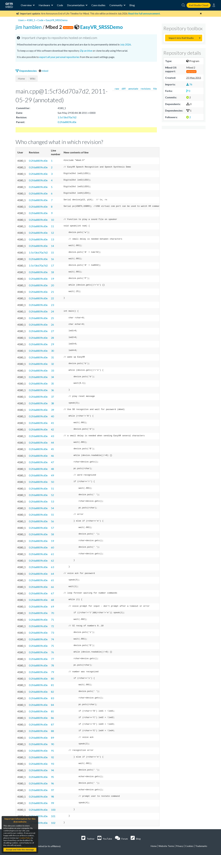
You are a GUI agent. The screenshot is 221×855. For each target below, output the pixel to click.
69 (52, 606)
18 (52, 272)
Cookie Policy (25, 838)
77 (52, 658)
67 (52, 593)
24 (52, 311)
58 (52, 534)
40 (52, 416)
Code (60, 5)
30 (52, 350)
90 (52, 744)
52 (52, 494)
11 (52, 226)
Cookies (189, 846)
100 (53, 809)
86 (52, 717)
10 (52, 219)
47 (52, 462)
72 (52, 626)
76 (52, 652)
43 (52, 436)
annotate (133, 88)
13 (52, 239)
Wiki (32, 78)
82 (52, 691)
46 (52, 455)
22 (52, 298)
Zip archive (86, 50)
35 (52, 383)
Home (21, 78)
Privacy (179, 846)
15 (52, 252)
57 (52, 527)
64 (52, 573)
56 (52, 521)
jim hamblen (29, 27)
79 (52, 672)
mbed (43, 70)
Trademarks (201, 846)
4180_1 (31, 20)
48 (52, 468)
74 (52, 639)
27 (52, 331)
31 (52, 357)
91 (52, 750)
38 (52, 403)
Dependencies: (27, 70)
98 (52, 796)
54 (52, 508)
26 (52, 324)
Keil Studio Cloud (198, 5)
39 (52, 409)
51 (52, 488)
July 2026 (125, 44)
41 (52, 422)
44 (52, 442)
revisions (146, 88)
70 (52, 612)
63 (52, 567)
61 (52, 554)
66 (52, 586)
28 (52, 337)
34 (52, 376)
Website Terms (166, 846)
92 (52, 757)
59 (52, 540)
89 (52, 737)
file (155, 88)
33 (52, 370)
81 (52, 685)
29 (52, 344)
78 (52, 665)
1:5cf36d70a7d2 (67, 117)
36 (52, 390)
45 (52, 449)
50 (52, 481)
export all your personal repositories (59, 56)
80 (52, 678)
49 (52, 475)
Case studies (98, 5)
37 (52, 396)
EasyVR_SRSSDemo (57, 20)
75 (52, 645)
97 (52, 790)
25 (52, 318)
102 (53, 822)
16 (52, 258)
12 (52, 232)
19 (52, 278)
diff (124, 88)
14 (52, 245)
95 (52, 776)
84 (52, 704)
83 (52, 698)
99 (52, 803)
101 (53, 816)
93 (52, 763)
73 (52, 632)
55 (52, 514)
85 (52, 711)
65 (52, 580)
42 (52, 429)
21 (52, 291)
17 (52, 265)
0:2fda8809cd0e (67, 122)
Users (21, 20)
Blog (132, 5)
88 (52, 730)
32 (52, 363)
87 (52, 724)
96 (52, 783)
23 (52, 304)
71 (52, 619)
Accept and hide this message (20, 850)
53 (52, 501)
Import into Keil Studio (181, 38)
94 (52, 770)
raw (117, 88)
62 (52, 560)
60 (52, 547)
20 (52, 285)
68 (52, 599)
